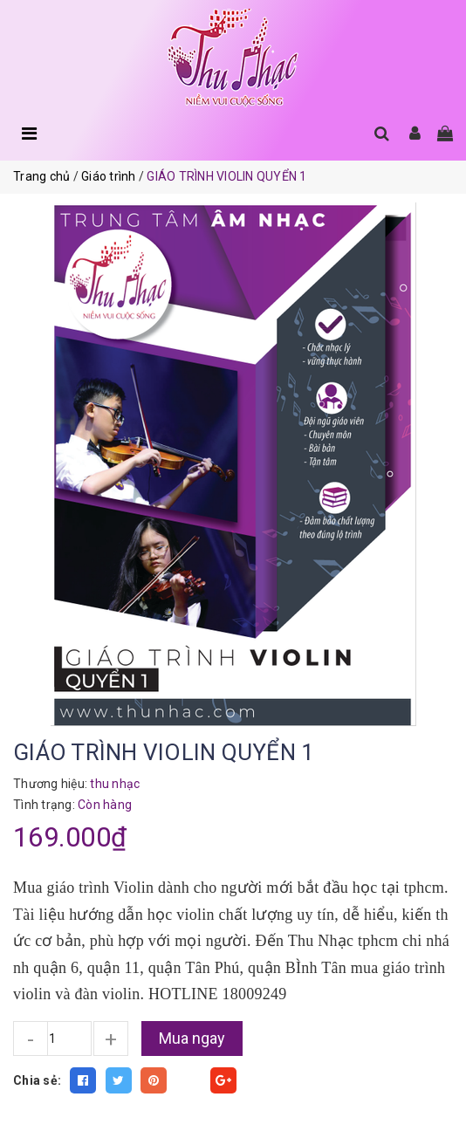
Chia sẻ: (37, 1080)
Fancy (188, 1080)
